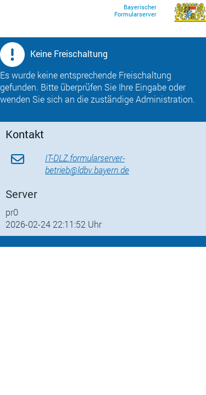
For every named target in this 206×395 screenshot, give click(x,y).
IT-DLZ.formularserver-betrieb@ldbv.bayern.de (87, 164)
